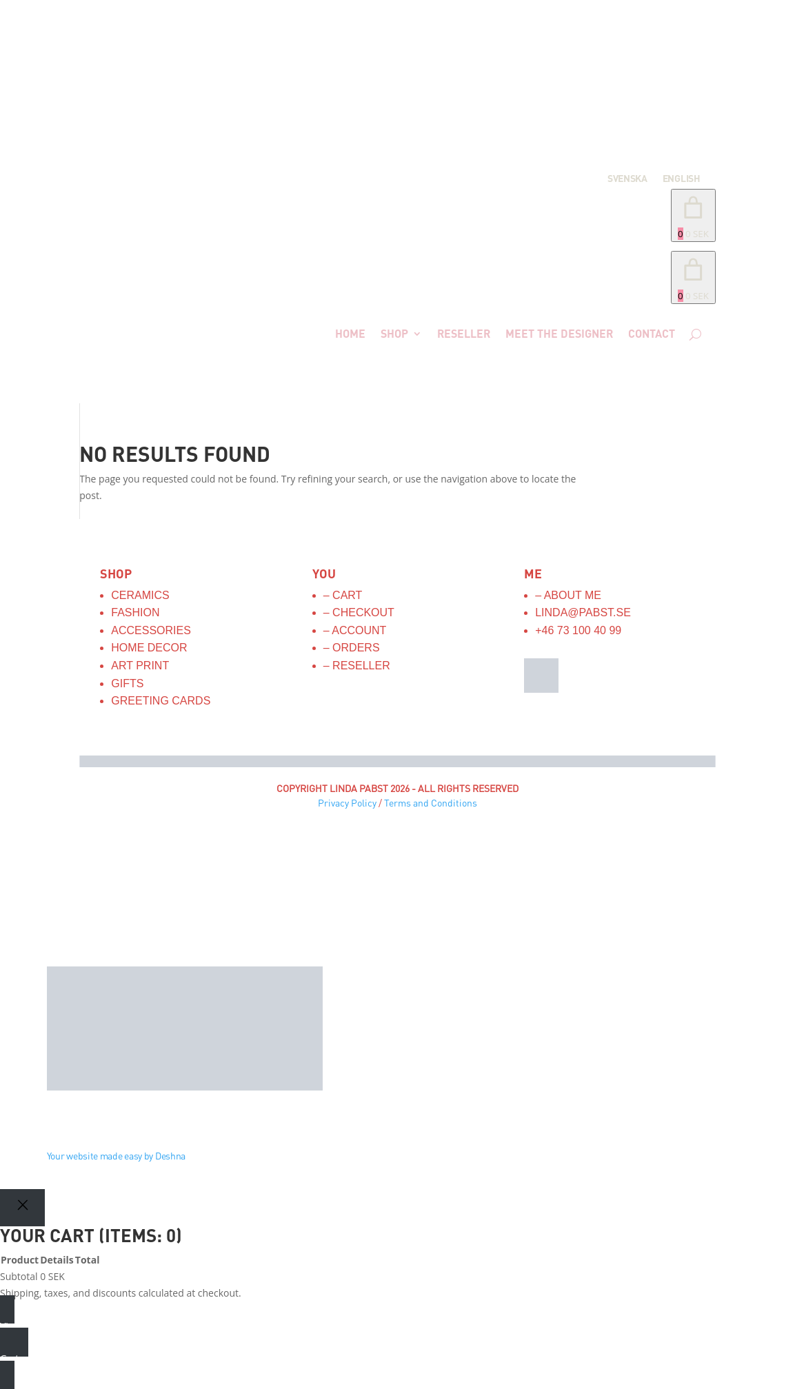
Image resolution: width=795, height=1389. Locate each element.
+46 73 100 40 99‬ (578, 630)
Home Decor (149, 647)
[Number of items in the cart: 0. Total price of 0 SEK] (693, 215)
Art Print (140, 665)
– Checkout (358, 612)
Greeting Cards (160, 701)
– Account (355, 630)
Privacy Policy (347, 803)
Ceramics (140, 595)
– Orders (351, 647)
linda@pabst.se (583, 612)
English (682, 179)
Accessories (151, 630)
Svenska (627, 179)
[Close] (22, 1207)
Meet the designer (559, 333)
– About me (568, 595)
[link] (693, 277)
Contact (651, 333)
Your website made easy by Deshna (116, 1156)
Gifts (127, 683)
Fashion (135, 612)
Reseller (463, 333)
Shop (394, 333)
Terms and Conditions (430, 803)
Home (350, 333)
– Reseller (356, 665)
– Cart (343, 595)
